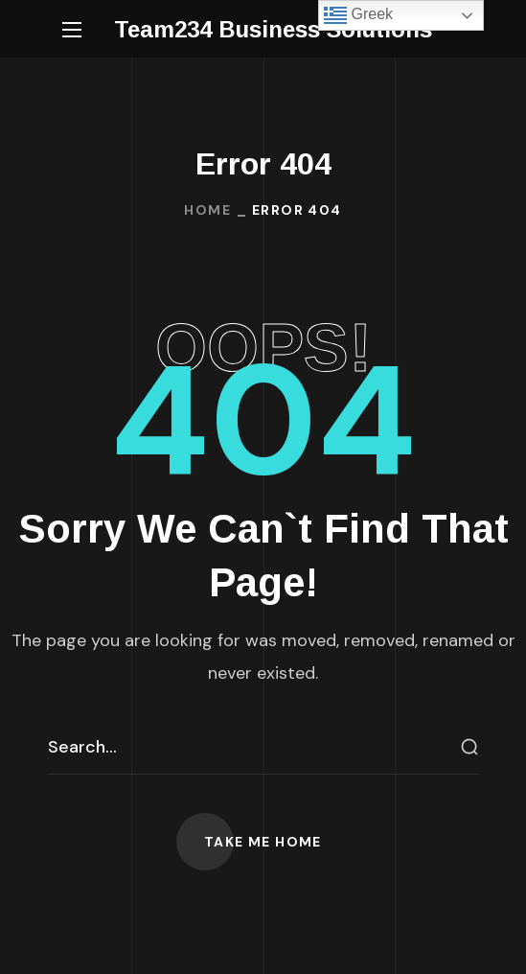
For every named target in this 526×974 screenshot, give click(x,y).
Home (207, 210)
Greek (358, 15)
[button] (263, 841)
